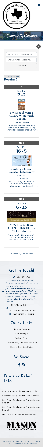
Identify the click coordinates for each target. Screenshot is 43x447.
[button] (38, 46)
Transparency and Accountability (21, 343)
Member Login (21, 334)
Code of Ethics (21, 338)
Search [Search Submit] (21, 65)
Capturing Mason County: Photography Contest (21, 172)
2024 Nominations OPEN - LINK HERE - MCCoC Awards (21, 228)
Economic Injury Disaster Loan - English (20, 391)
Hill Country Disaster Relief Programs (19, 414)
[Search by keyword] (21, 54)
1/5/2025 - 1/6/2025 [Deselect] (12, 76)
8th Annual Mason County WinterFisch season (21, 116)
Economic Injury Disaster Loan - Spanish (20, 396)
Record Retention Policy (21, 347)
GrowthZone (27, 254)
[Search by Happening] (21, 60)
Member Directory (21, 329)
